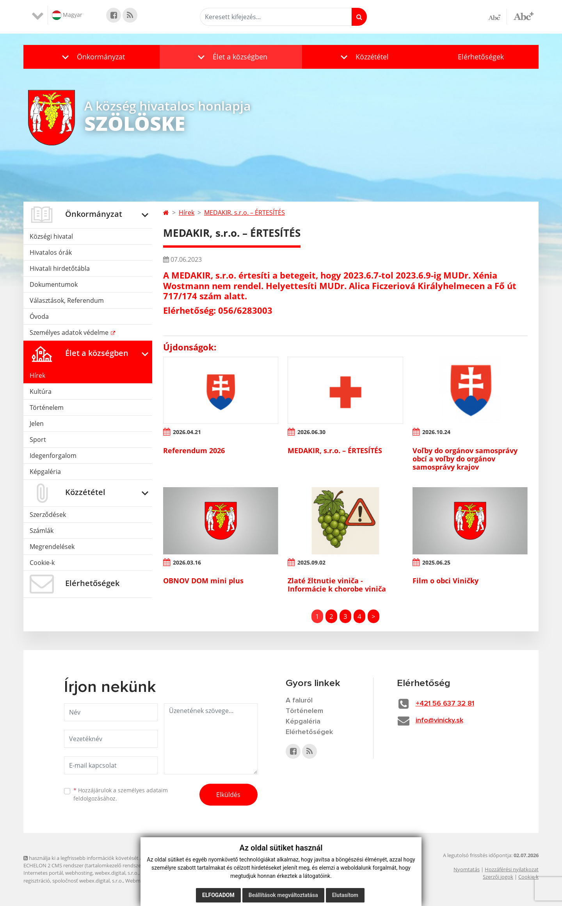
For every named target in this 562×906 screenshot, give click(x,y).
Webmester (138, 880)
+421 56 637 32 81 (445, 703)
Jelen (37, 423)
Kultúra (41, 391)
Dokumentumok (54, 284)
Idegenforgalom (53, 455)
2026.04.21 (187, 432)
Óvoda (39, 316)
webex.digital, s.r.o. (117, 872)
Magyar (67, 15)
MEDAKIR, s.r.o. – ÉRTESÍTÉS (244, 212)
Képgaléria (45, 471)
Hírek (37, 375)
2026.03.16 (187, 562)
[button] (91, 57)
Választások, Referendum (67, 300)
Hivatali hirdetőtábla (60, 268)
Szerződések (48, 514)
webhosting (78, 872)
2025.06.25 (436, 562)
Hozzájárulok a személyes (120, 794)
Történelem (47, 407)
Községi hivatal (51, 236)
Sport (38, 439)
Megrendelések (52, 546)
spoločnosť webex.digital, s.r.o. (87, 880)
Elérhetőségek (481, 56)
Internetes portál (43, 872)
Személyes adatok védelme (70, 332)
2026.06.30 (311, 432)
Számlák (41, 530)
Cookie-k (42, 562)
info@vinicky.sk (439, 720)
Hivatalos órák (51, 252)
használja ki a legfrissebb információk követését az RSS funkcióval (101, 857)
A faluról (299, 700)
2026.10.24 (436, 432)
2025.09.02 (311, 562)
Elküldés (228, 794)
